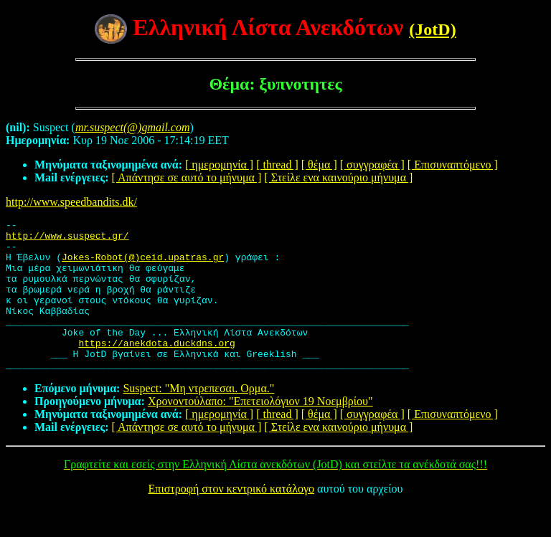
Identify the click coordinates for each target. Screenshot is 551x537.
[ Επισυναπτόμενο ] (453, 164)
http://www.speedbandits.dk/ (71, 202)
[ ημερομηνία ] (219, 164)
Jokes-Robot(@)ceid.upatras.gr (143, 265)
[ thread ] (277, 164)
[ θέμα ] (319, 164)
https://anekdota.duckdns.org (156, 368)
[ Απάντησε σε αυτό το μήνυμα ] (187, 177)
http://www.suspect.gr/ (67, 239)
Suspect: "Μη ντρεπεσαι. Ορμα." (198, 418)
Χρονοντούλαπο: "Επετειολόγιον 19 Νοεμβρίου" (260, 431)
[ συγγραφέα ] (372, 164)
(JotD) (432, 29)
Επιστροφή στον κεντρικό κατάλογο (231, 519)
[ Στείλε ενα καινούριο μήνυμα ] (338, 177)
